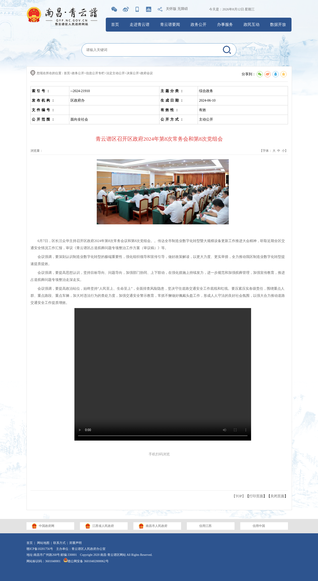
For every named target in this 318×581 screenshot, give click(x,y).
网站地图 (43, 543)
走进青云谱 (140, 24)
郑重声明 (75, 543)
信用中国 (259, 526)
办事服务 (225, 24)
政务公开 (198, 24)
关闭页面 (277, 496)
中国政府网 (46, 526)
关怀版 (171, 9)
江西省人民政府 (103, 526)
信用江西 (205, 526)
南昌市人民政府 (156, 526)
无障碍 (182, 9)
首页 (115, 24)
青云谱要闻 (170, 24)
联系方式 (59, 543)
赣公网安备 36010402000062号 (86, 561)
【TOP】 (239, 496)
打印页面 (256, 496)
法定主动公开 (115, 73)
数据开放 (278, 24)
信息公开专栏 (95, 73)
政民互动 (251, 24)
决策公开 (133, 73)
